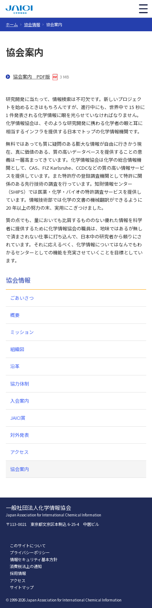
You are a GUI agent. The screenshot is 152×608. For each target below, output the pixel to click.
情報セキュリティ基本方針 (33, 559)
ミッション (22, 332)
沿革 (15, 366)
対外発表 (19, 434)
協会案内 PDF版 (31, 76)
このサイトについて (28, 545)
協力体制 (19, 383)
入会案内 (19, 400)
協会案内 (19, 469)
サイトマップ (22, 587)
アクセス (19, 451)
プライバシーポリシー (30, 552)
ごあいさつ (22, 297)
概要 (15, 314)
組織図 (17, 349)
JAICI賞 (17, 417)
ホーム (12, 24)
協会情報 (32, 24)
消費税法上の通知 (26, 566)
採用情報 (18, 573)
